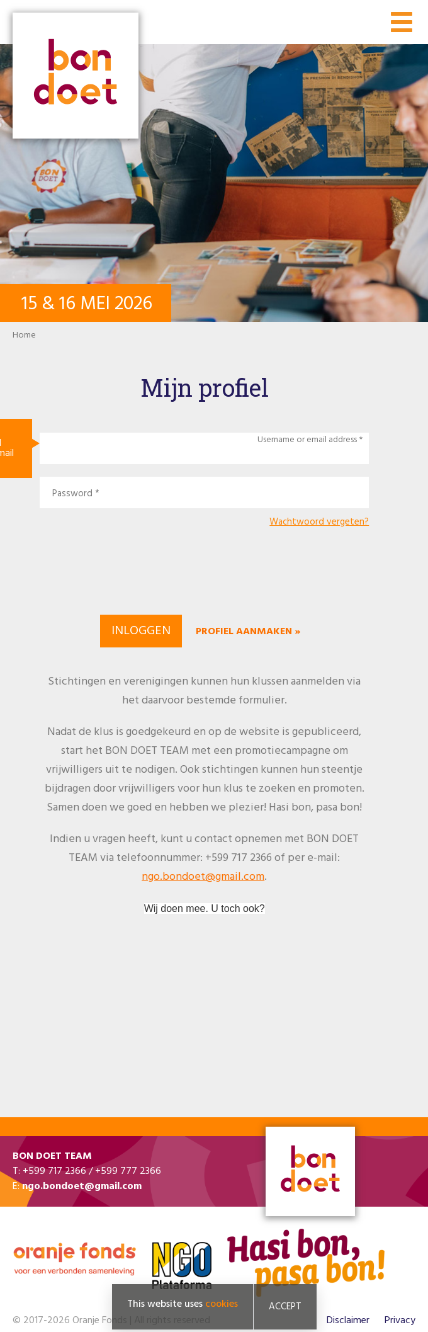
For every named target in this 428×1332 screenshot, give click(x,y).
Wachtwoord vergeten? (319, 522)
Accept (285, 1306)
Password (72, 494)
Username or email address (307, 440)
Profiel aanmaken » (248, 631)
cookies (221, 1304)
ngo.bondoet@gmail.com (203, 877)
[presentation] (204, 569)
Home (24, 335)
